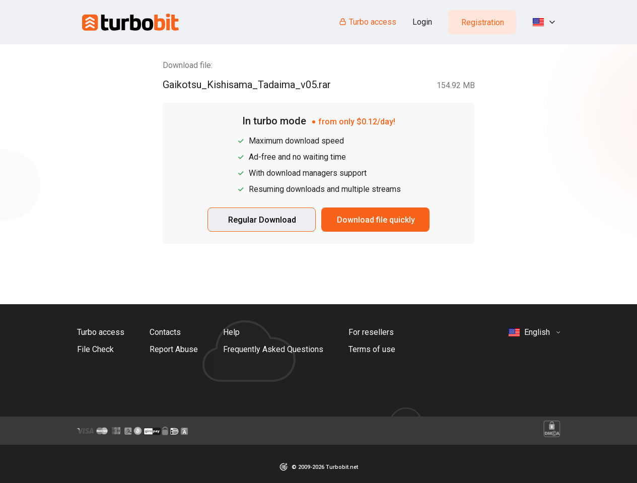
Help (231, 332)
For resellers (371, 332)
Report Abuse (174, 349)
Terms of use (371, 349)
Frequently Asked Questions (273, 349)
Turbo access (367, 22)
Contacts (165, 332)
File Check (95, 349)
